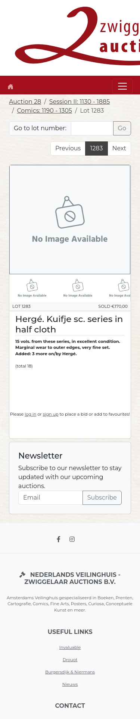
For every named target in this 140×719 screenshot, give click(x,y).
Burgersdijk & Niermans (70, 672)
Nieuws (70, 684)
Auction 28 (25, 101)
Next (119, 148)
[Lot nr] (92, 128)
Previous (68, 148)
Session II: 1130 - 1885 (79, 101)
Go (122, 128)
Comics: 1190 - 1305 (44, 110)
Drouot (70, 659)
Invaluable (70, 647)
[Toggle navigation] (122, 86)
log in (30, 414)
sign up (51, 414)
